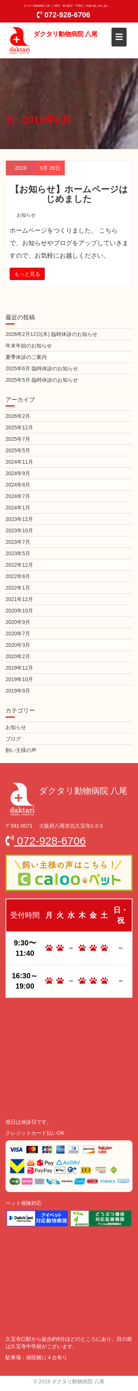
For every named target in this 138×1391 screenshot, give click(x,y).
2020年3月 (18, 645)
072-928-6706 (63, 15)
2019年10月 (19, 679)
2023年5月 (18, 553)
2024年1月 (18, 508)
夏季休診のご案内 (26, 357)
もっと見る (27, 274)
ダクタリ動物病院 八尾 (65, 34)
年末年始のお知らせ (29, 345)
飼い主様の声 (21, 750)
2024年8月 (18, 485)
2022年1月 (18, 588)
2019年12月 (19, 668)
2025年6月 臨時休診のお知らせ (42, 368)
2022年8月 (18, 576)
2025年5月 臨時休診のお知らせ (42, 380)
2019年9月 (18, 691)
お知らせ (26, 215)
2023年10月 (19, 530)
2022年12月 (19, 565)
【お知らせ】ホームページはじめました (69, 194)
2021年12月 (19, 599)
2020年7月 (18, 633)
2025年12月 (19, 427)
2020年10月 (19, 611)
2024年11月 (19, 462)
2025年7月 (18, 439)
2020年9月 (18, 622)
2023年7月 (18, 542)
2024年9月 (18, 473)
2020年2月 (18, 656)
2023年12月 (19, 519)
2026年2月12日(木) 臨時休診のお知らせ (52, 334)
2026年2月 (18, 416)
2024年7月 (18, 496)
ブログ (13, 739)
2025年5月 (18, 450)
